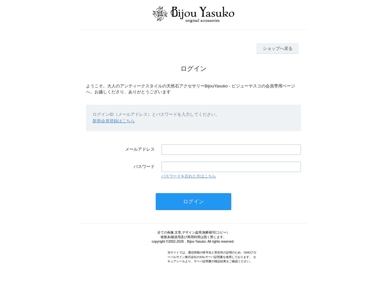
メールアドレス (140, 149)
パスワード (144, 166)
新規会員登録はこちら (114, 120)
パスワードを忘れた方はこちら (188, 176)
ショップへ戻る (278, 48)
